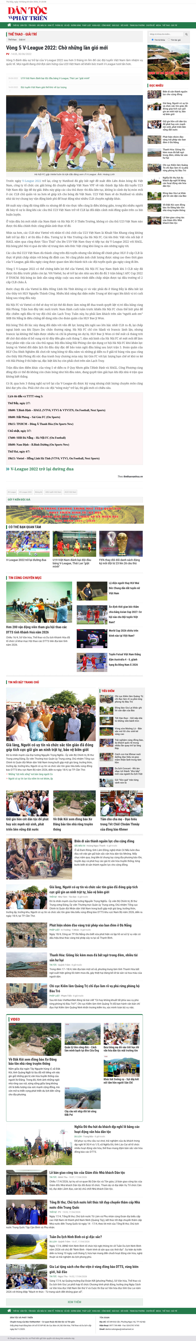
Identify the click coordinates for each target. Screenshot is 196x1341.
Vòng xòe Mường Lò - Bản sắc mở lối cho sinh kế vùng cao (128, 731)
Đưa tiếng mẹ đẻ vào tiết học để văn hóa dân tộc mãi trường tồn (121, 1049)
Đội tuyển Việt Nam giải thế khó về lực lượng (43, 87)
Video (15, 1019)
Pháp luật (86, 25)
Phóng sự (59, 25)
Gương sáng (76, 25)
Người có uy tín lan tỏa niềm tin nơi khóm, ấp (30, 778)
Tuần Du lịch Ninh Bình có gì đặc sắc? (75, 1237)
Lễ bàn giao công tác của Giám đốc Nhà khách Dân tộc (87, 1173)
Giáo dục (115, 25)
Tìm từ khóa (160, 40)
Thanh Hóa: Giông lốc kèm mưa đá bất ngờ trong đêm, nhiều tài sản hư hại (175, 153)
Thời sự (16, 25)
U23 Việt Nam (71, 492)
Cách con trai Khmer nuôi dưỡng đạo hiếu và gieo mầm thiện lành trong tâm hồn (128, 758)
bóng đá (39, 492)
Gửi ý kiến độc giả (19, 499)
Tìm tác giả (176, 40)
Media (158, 25)
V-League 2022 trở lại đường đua (42, 468)
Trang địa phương (137, 25)
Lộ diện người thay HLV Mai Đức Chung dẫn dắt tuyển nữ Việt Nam (124, 588)
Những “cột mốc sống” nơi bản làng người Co (30, 774)
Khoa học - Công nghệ (101, 25)
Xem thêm (74, 1302)
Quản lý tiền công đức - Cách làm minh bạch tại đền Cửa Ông (82, 1049)
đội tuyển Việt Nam (54, 492)
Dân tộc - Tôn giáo (28, 25)
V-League (12, 492)
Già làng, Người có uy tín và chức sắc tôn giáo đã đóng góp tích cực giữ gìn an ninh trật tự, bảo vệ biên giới (49, 747)
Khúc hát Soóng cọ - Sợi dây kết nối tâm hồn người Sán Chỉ (121, 1081)
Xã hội (67, 25)
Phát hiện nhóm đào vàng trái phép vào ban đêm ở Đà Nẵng (90, 925)
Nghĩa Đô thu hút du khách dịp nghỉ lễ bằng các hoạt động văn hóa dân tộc (174, 181)
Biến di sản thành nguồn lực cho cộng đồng (104, 841)
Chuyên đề (150, 25)
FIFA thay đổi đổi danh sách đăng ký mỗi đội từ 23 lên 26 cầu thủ (119, 561)
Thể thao (12, 39)
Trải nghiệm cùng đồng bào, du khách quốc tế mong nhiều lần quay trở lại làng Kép (129, 744)
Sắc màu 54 (41, 25)
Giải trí (22, 39)
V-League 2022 (31, 181)
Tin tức (53, 965)
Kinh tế (51, 25)
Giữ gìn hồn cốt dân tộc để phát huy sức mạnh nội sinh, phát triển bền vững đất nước (27, 824)
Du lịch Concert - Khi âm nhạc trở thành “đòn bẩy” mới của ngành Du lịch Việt (128, 771)
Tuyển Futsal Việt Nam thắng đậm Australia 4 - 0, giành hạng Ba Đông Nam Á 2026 (125, 659)
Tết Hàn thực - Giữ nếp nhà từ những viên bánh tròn (128, 719)
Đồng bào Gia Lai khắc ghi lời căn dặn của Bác (128, 709)
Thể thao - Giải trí (169, 25)
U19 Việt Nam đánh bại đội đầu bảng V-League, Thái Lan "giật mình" (55, 78)
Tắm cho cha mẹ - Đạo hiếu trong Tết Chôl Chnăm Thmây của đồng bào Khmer (119, 824)
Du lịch (78, 1136)
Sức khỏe (124, 25)
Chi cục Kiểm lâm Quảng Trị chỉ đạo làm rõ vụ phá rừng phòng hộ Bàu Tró (129, 699)
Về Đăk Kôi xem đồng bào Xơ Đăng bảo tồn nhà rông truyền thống (73, 824)
